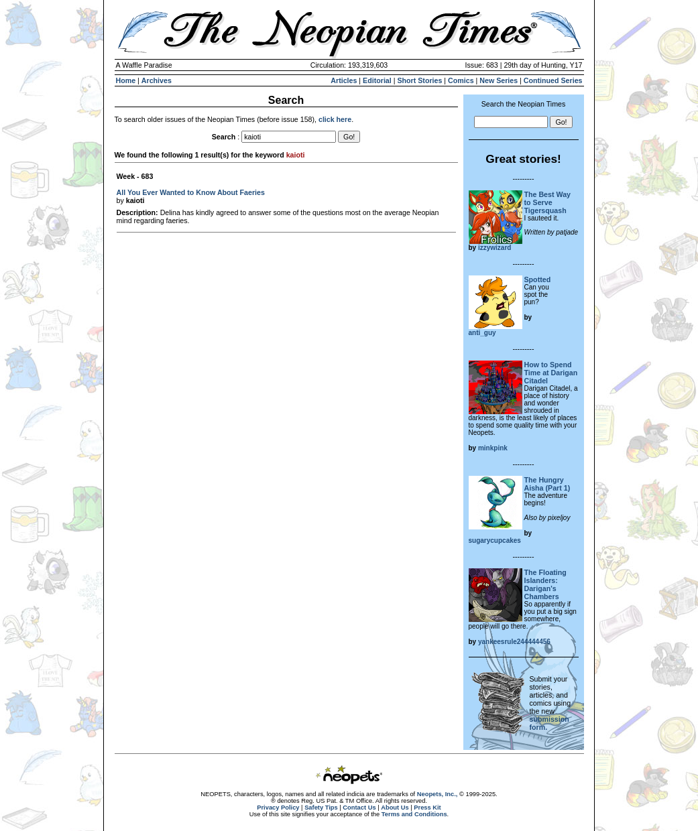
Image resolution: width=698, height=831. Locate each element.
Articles (344, 80)
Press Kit (427, 807)
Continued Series (553, 80)
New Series (498, 80)
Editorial (377, 80)
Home (126, 80)
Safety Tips (321, 807)
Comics (461, 80)
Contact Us (359, 807)
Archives (156, 80)
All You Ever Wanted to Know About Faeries (191, 192)
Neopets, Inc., (437, 794)
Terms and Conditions (414, 814)
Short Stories (419, 80)
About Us (394, 807)
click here (334, 119)
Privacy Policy (278, 807)
